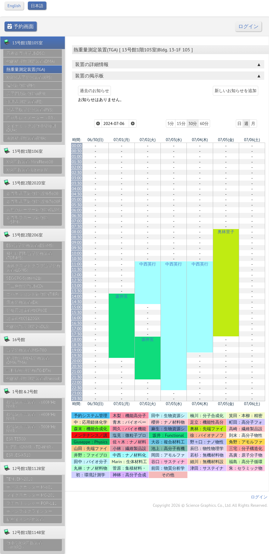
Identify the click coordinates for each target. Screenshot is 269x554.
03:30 (77, 183)
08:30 (77, 237)
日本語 (37, 5)
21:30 (77, 377)
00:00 (77, 145)
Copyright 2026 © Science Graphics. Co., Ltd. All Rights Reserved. (210, 505)
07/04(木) (200, 139)
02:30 (77, 172)
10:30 (77, 258)
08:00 (77, 231)
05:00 (77, 199)
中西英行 (147, 264)
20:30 (77, 366)
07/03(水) (174, 139)
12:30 (77, 280)
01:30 (77, 161)
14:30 (77, 301)
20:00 (77, 361)
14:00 (77, 296)
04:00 (77, 188)
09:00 (77, 242)
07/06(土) (252, 139)
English (14, 5)
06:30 (77, 215)
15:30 (77, 312)
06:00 (77, 210)
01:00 (77, 156)
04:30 (77, 194)
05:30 (77, 204)
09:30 (77, 248)
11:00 (77, 264)
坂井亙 (121, 296)
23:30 (77, 398)
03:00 (77, 178)
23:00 (77, 393)
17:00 (77, 328)
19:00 (77, 350)
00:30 (77, 151)
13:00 (77, 285)
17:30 (77, 334)
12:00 (77, 274)
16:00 (77, 318)
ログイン (248, 26)
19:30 (77, 355)
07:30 (77, 226)
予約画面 (20, 26)
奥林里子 (226, 231)
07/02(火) (147, 139)
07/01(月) (121, 139)
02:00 (77, 167)
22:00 (77, 382)
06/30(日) (95, 139)
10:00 (77, 253)
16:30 (77, 323)
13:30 (77, 291)
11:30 (77, 269)
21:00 (77, 371)
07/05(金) (226, 139)
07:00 (77, 221)
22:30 (77, 387)
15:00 (77, 307)
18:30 (77, 344)
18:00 (77, 339)
